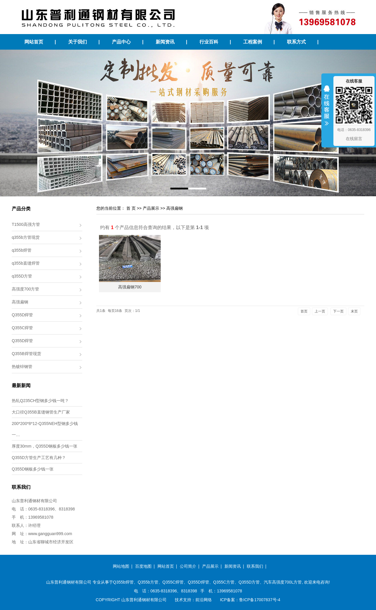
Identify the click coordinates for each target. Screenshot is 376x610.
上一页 (320, 311)
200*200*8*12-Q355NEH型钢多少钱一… (45, 429)
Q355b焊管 (123, 582)
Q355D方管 (249, 582)
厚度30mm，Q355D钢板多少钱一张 (44, 446)
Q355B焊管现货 (26, 353)
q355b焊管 (21, 250)
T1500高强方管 (26, 224)
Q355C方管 (223, 582)
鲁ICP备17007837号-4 (259, 599)
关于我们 (77, 41)
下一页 (338, 311)
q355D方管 (22, 276)
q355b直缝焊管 (26, 263)
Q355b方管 (148, 582)
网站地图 (121, 566)
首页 (304, 311)
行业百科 (208, 41)
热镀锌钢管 (22, 366)
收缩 (326, 109)
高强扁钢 (20, 302)
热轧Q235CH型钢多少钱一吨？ (40, 400)
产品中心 (121, 41)
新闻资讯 (165, 41)
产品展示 (151, 208)
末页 (354, 311)
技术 (179, 599)
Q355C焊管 (22, 327)
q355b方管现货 (26, 237)
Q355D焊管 (22, 314)
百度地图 (143, 566)
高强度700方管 (25, 289)
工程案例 (252, 41)
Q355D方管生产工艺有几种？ (39, 457)
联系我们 (255, 566)
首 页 (131, 208)
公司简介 (188, 566)
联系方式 (296, 41)
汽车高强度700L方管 (283, 582)
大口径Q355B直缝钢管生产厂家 (41, 412)
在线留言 (354, 138)
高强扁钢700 (129, 287)
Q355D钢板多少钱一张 (32, 469)
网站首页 (33, 41)
